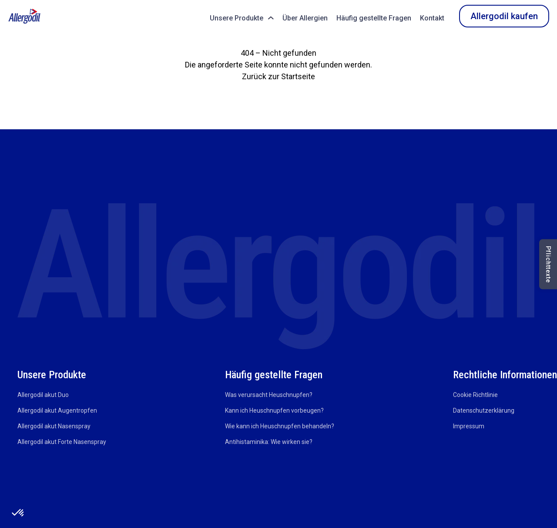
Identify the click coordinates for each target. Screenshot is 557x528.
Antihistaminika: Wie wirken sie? (268, 441)
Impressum (468, 426)
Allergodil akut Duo (43, 394)
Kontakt (432, 18)
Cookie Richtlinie (475, 394)
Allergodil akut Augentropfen (57, 410)
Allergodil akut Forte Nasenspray (61, 441)
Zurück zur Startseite (278, 76)
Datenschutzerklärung (483, 410)
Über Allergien (305, 18)
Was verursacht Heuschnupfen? (268, 394)
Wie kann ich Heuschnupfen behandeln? (279, 426)
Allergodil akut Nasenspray (54, 426)
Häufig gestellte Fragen (373, 18)
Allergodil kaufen (504, 16)
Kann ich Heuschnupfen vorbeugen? (274, 410)
